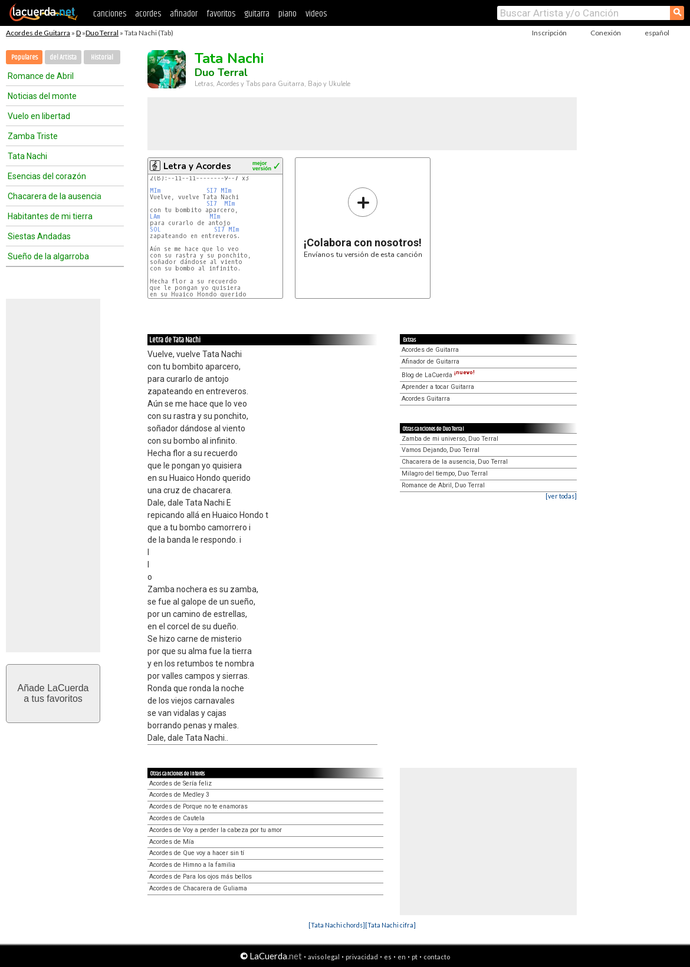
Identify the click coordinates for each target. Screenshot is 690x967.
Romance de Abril (41, 76)
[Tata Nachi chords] (336, 925)
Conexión (605, 32)
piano (287, 13)
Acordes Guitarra (426, 398)
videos (316, 13)
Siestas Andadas (39, 236)
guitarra (257, 13)
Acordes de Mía (171, 842)
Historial (102, 57)
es (388, 957)
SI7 (211, 190)
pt (415, 957)
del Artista (63, 57)
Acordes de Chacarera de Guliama (198, 888)
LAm (155, 216)
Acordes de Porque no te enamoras (198, 806)
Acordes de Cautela (177, 818)
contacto (436, 957)
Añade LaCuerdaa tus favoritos (53, 693)
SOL (155, 229)
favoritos (220, 13)
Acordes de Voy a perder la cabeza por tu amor (215, 830)
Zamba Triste (33, 136)
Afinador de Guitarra (430, 361)
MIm (155, 190)
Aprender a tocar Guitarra (438, 387)
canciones (109, 13)
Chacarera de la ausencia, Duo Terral (455, 462)
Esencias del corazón (47, 176)
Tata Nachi (27, 156)
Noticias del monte (42, 96)
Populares (24, 57)
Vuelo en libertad (39, 116)
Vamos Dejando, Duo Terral (440, 450)
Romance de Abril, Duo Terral (443, 485)
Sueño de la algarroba (48, 256)
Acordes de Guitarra (38, 32)
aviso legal (324, 957)
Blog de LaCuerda (438, 375)
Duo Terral (102, 32)
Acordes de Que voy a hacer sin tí (196, 853)
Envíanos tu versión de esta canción (363, 222)
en (401, 957)
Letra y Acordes (197, 166)
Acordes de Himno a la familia (192, 865)
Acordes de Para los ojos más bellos (200, 876)
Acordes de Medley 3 (179, 794)
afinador (184, 13)
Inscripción (549, 32)
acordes (148, 13)
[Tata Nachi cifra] (390, 925)
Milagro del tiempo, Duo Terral (445, 473)
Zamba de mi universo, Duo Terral (450, 439)
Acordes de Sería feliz (180, 783)
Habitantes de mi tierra (50, 216)
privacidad (362, 957)
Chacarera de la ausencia (54, 196)
